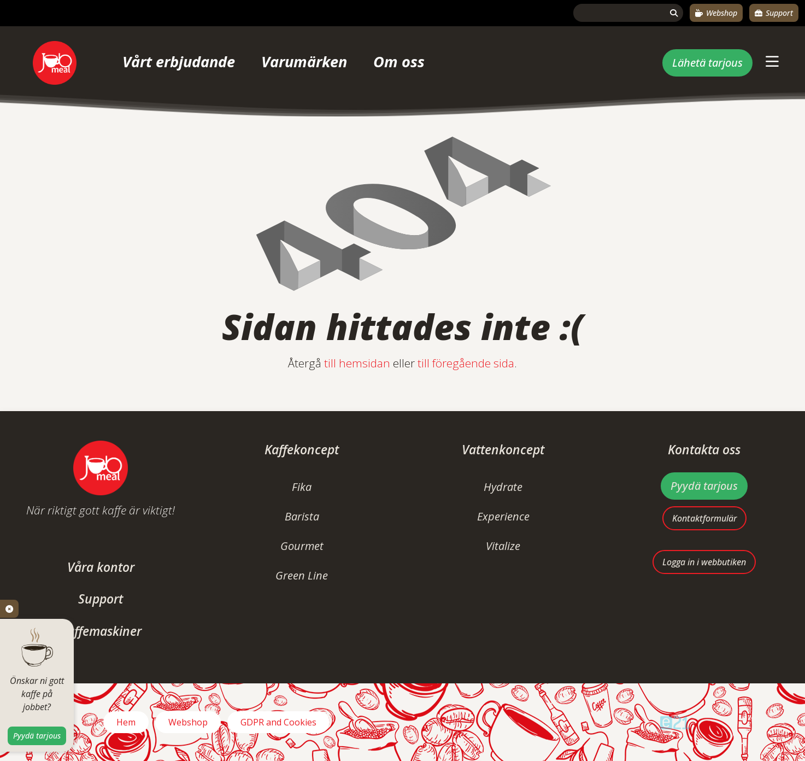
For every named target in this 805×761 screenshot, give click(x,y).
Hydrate (503, 486)
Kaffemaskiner (101, 631)
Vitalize (503, 545)
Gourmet (302, 545)
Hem (126, 722)
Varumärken (304, 61)
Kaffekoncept (302, 449)
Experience (503, 516)
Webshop (716, 13)
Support (774, 13)
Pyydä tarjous (704, 485)
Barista (302, 516)
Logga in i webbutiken (704, 562)
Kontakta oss (704, 449)
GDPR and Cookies (278, 722)
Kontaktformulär (704, 518)
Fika (302, 486)
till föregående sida (466, 363)
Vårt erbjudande (178, 61)
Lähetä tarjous (707, 62)
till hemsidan (357, 363)
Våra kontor (100, 567)
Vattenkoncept (503, 449)
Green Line (301, 575)
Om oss (399, 61)
